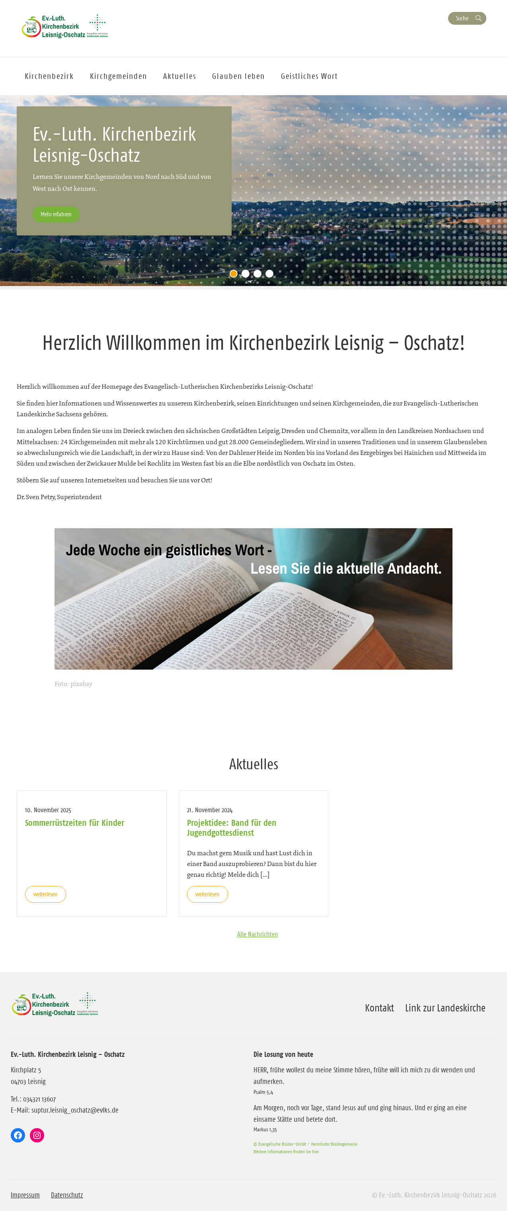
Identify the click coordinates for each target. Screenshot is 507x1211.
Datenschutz (67, 1195)
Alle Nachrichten (257, 934)
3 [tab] (259, 276)
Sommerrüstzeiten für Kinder (74, 822)
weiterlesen (45, 894)
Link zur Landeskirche (445, 1007)
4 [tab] (271, 276)
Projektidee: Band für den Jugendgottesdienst (232, 827)
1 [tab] (236, 276)
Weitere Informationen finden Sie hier (286, 1151)
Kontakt (379, 1007)
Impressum (25, 1195)
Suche (462, 18)
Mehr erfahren (56, 214)
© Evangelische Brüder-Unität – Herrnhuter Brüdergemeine (305, 1144)
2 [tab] (248, 276)
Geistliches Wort (309, 76)
